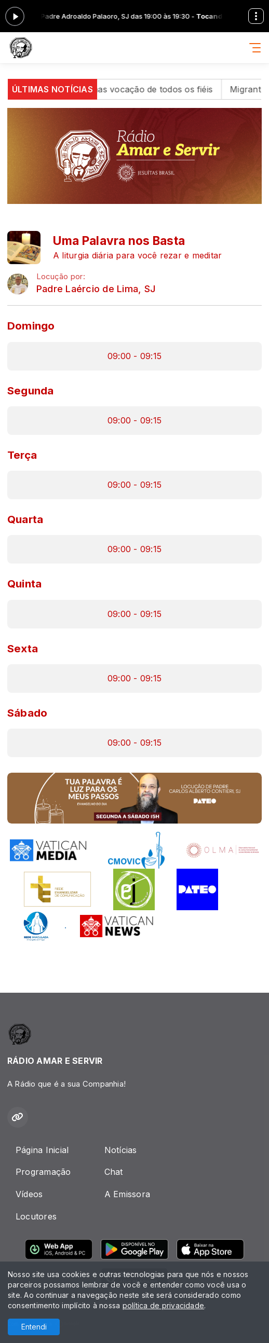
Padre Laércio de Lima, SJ (95, 288)
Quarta (25, 519)
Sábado (27, 712)
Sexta (22, 648)
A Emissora (127, 1194)
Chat (113, 1172)
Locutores (36, 1216)
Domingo (31, 325)
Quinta (24, 583)
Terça (22, 454)
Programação (43, 1172)
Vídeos (29, 1194)
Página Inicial (42, 1150)
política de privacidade (164, 1305)
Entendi (34, 1326)
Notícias (120, 1150)
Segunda (30, 390)
